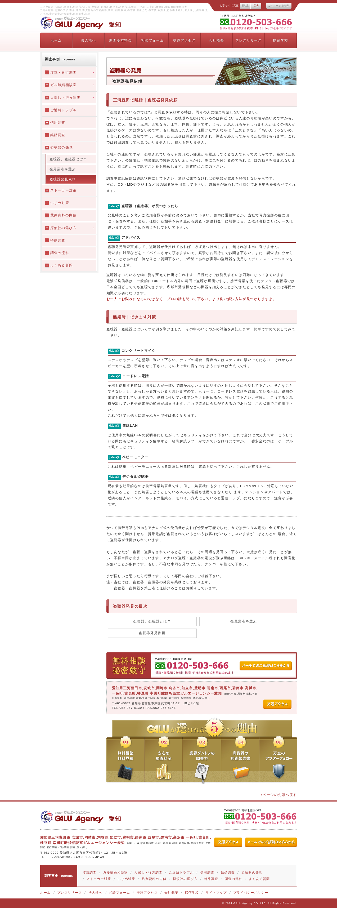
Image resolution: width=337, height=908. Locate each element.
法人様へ (88, 40)
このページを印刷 (279, 5)
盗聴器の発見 (252, 872)
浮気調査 (90, 872)
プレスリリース (248, 40)
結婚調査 (228, 872)
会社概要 (216, 40)
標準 (245, 5)
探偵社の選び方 (185, 879)
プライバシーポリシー (250, 892)
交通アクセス (184, 40)
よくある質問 (259, 879)
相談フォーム (152, 40)
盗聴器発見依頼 (152, 633)
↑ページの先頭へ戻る (279, 795)
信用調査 (207, 872)
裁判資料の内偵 (154, 879)
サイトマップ (216, 892)
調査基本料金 (120, 40)
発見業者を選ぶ (243, 621)
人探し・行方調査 (148, 872)
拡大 (256, 5)
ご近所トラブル (181, 872)
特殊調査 (211, 879)
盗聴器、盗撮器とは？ (152, 621)
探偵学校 (280, 40)
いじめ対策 (126, 879)
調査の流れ (233, 879)
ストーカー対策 (99, 879)
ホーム (56, 40)
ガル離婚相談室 (115, 872)
